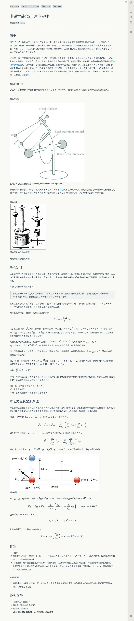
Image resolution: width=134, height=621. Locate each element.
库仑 (61, 190)
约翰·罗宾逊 (45, 90)
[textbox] (23, 313)
